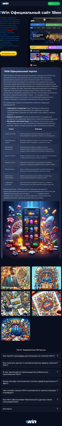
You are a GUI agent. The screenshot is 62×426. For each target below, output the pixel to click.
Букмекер (33, 193)
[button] (31, 356)
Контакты (7, 409)
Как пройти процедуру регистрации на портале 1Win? (29, 356)
